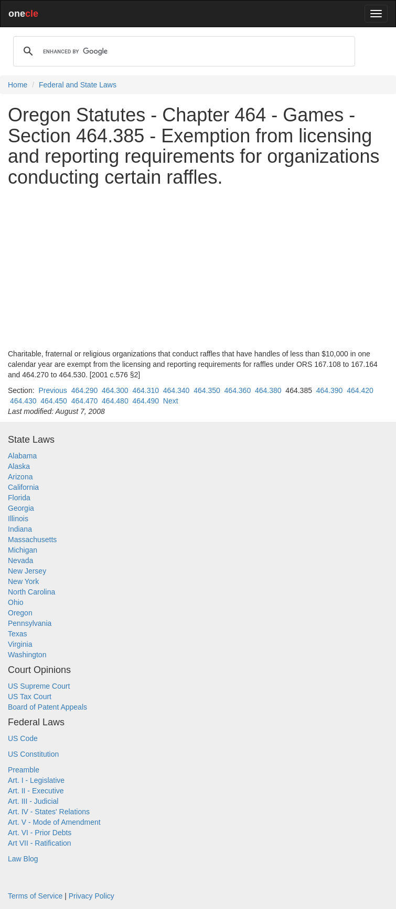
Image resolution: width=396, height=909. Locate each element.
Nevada (20, 560)
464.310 (145, 390)
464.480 (115, 401)
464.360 (237, 390)
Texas (17, 634)
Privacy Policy (91, 896)
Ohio (16, 602)
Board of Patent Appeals (47, 707)
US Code (23, 738)
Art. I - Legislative (36, 780)
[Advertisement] (198, 268)
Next (170, 401)
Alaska (19, 466)
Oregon (20, 613)
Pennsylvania (29, 623)
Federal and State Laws (77, 85)
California (23, 487)
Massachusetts (32, 539)
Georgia (21, 508)
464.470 (84, 401)
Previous (52, 390)
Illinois (18, 518)
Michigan (22, 550)
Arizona (20, 477)
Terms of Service (35, 896)
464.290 (84, 390)
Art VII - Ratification (39, 843)
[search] (182, 51)
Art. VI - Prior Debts (39, 832)
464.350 (207, 390)
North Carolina (31, 592)
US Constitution (33, 754)
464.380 (268, 390)
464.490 (145, 401)
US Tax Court (29, 696)
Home (17, 85)
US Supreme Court (39, 686)
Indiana (20, 529)
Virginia (20, 644)
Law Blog (23, 859)
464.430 (23, 401)
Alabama (22, 456)
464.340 (176, 390)
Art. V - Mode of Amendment (54, 822)
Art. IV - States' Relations (49, 811)
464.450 (53, 401)
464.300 (115, 390)
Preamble (23, 770)
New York (23, 581)
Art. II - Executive (36, 791)
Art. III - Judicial (33, 801)
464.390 (329, 390)
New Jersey (27, 571)
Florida (19, 497)
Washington (27, 654)
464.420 (360, 390)
